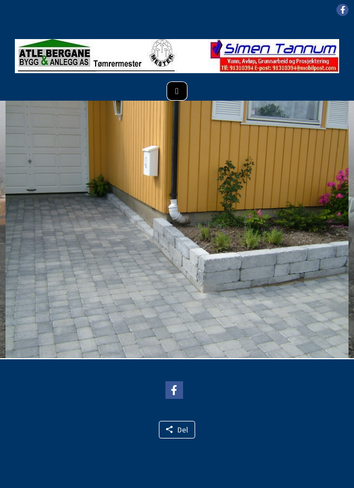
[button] (342, 10)
